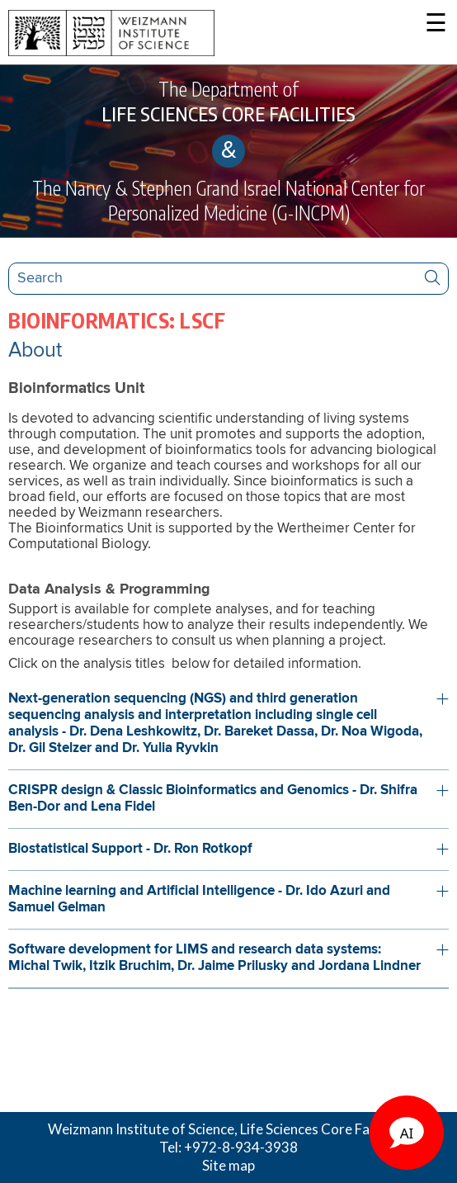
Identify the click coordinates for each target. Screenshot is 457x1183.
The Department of (228, 101)
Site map (228, 1165)
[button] (228, 724)
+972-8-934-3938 (241, 1147)
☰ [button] (436, 24)
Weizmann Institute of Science (141, 1129)
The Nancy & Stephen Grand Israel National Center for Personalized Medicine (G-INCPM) (228, 200)
